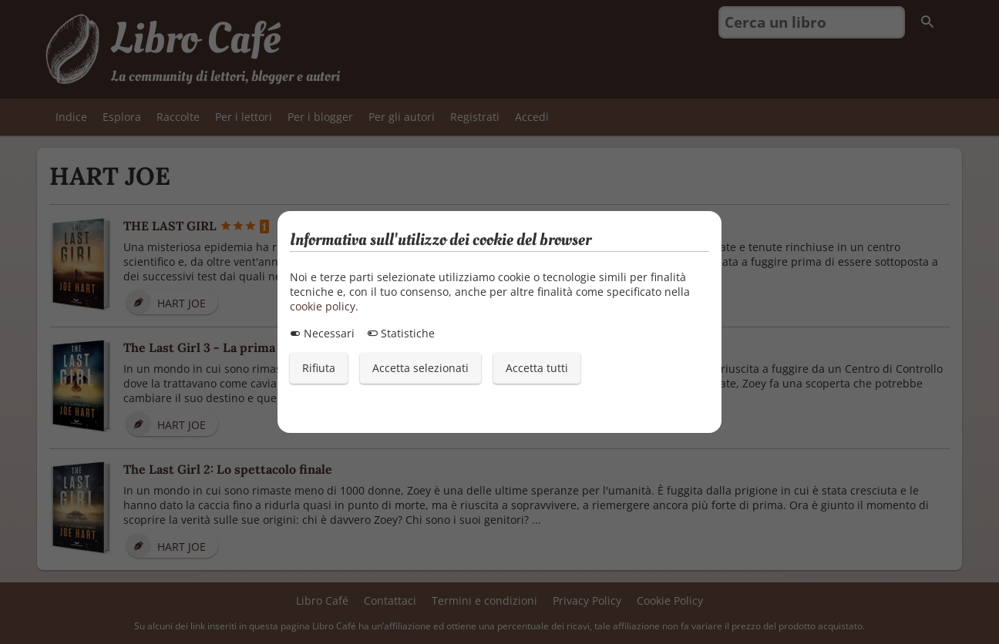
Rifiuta (318, 368)
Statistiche (401, 333)
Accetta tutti (537, 368)
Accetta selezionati (420, 368)
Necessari (322, 333)
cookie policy (322, 306)
